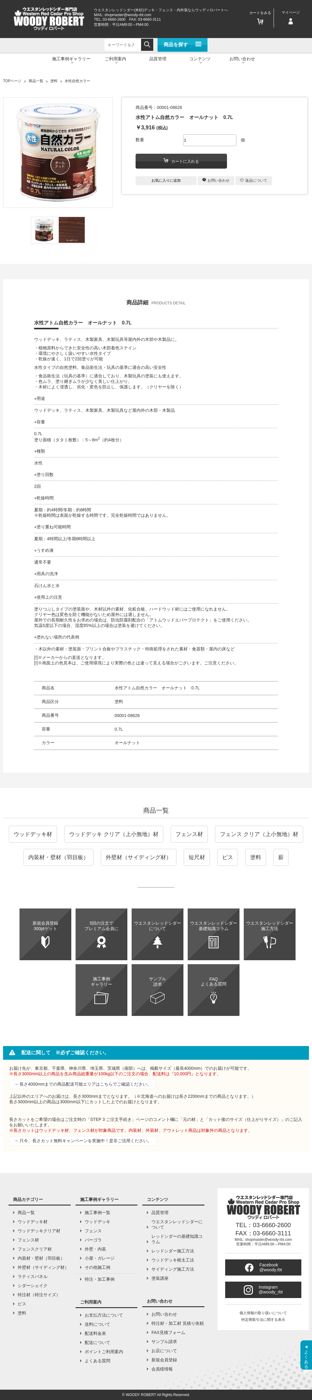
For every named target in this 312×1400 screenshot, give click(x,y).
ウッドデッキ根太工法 (172, 1260)
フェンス (93, 1230)
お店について (164, 1350)
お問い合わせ (215, 180)
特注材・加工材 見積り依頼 (177, 1323)
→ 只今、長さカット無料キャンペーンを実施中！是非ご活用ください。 (83, 1140)
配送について (97, 1342)
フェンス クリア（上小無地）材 (259, 834)
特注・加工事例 (100, 1279)
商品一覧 (156, 810)
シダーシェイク (33, 1285)
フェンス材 (189, 834)
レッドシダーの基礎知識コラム (177, 1239)
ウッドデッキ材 (33, 834)
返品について (253, 180)
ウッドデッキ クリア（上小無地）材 (113, 834)
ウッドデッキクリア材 (39, 1230)
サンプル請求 (164, 1341)
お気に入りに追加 (166, 180)
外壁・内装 (95, 1249)
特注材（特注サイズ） (39, 1294)
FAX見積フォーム (168, 1332)
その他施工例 (97, 1267)
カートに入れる (181, 161)
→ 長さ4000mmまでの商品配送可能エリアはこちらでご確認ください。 (82, 1084)
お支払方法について (104, 1315)
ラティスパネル (33, 1276)
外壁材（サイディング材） (139, 857)
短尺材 (197, 857)
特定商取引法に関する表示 (263, 1320)
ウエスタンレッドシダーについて (177, 1224)
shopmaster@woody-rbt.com (128, 15)
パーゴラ (93, 1239)
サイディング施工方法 (172, 1269)
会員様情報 (162, 1369)
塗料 (255, 857)
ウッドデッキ (97, 1221)
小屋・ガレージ (100, 1258)
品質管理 (157, 58)
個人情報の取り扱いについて (263, 1313)
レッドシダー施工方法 (172, 1250)
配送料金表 (95, 1333)
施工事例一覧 (97, 1212)
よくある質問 (97, 1360)
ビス (227, 857)
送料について (97, 1324)
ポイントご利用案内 (104, 1351)
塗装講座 (159, 1278)
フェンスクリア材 (35, 1249)
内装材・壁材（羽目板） (58, 857)
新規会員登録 (164, 1359)
